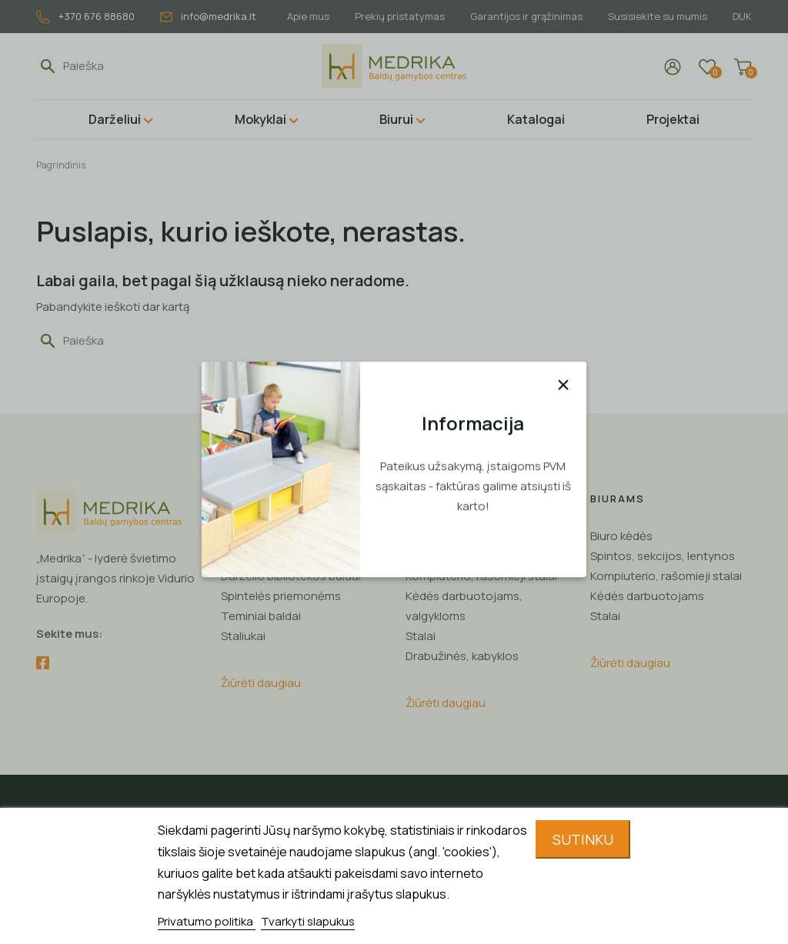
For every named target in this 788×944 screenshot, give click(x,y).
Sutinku (583, 839)
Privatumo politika (206, 921)
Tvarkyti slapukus (308, 921)
